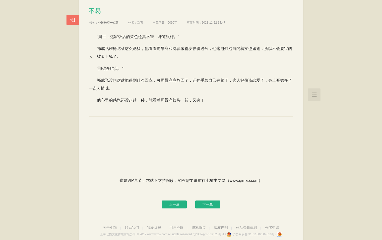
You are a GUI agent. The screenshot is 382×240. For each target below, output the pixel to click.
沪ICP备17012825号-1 (209, 234)
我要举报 (154, 228)
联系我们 (132, 228)
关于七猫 (110, 228)
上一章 (174, 204)
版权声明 (221, 228)
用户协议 (176, 228)
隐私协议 (199, 228)
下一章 (207, 204)
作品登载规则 (246, 228)
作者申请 (272, 228)
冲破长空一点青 (108, 22)
